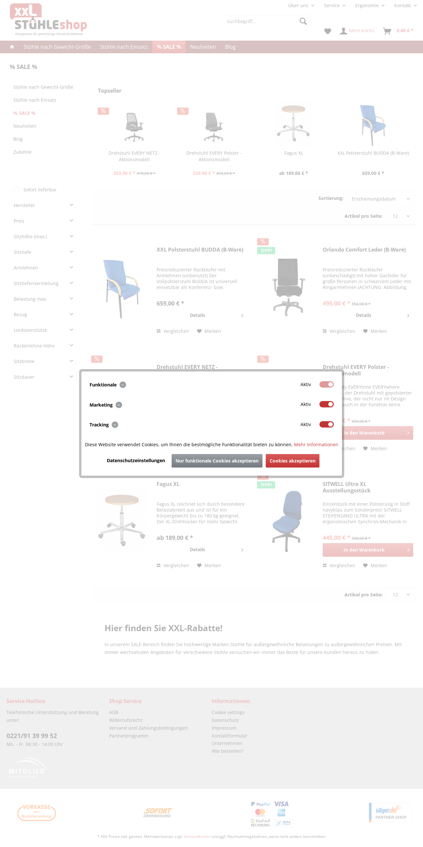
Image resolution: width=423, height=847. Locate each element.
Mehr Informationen (316, 444)
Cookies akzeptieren (293, 460)
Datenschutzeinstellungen (136, 460)
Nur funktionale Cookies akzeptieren (217, 460)
